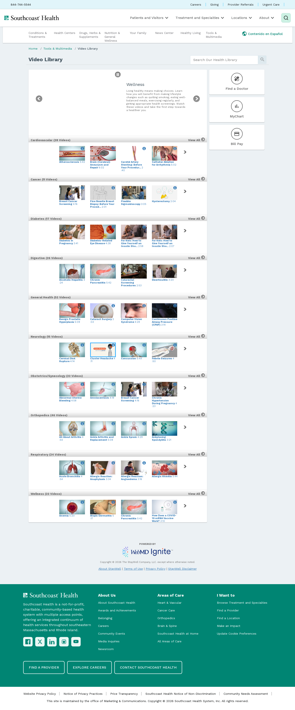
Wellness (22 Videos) (46, 493)
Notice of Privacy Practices (83, 693)
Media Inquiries (109, 641)
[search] (224, 60)
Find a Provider (228, 610)
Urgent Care (271, 4)
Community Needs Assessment (246, 693)
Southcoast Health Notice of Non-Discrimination (180, 693)
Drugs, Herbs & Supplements (90, 34)
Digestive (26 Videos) (47, 258)
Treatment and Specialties (200, 17)
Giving (214, 4)
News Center (164, 33)
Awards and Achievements (117, 610)
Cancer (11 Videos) (44, 179)
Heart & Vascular (169, 602)
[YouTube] (76, 641)
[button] (118, 74)
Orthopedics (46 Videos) (49, 415)
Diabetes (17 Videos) (46, 218)
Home (33, 48)
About (267, 17)
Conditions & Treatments (38, 34)
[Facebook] (28, 641)
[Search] (286, 18)
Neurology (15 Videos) (47, 336)
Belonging (105, 618)
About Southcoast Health (116, 602)
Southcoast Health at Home (177, 633)
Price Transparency (124, 693)
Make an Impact (228, 626)
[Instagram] (64, 641)
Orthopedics (166, 618)
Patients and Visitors (149, 17)
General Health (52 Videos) (51, 297)
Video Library (88, 48)
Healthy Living (190, 33)
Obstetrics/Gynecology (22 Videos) (57, 376)
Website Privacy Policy (39, 693)
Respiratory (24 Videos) (48, 454)
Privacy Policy (155, 568)
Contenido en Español (265, 34)
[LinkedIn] (52, 641)
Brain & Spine (167, 626)
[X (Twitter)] (40, 641)
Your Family (138, 33)
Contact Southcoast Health (148, 667)
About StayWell (109, 568)
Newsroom (106, 649)
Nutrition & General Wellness (112, 36)
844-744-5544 (21, 4)
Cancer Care (166, 610)
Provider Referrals (241, 4)
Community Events (111, 633)
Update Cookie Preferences (236, 633)
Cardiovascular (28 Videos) (50, 140)
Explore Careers (89, 667)
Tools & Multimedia (214, 34)
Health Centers (64, 33)
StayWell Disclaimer (182, 568)
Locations (242, 17)
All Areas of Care (169, 641)
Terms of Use (133, 568)
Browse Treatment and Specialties (242, 602)
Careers (195, 4)
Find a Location (228, 618)
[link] (186, 152)
